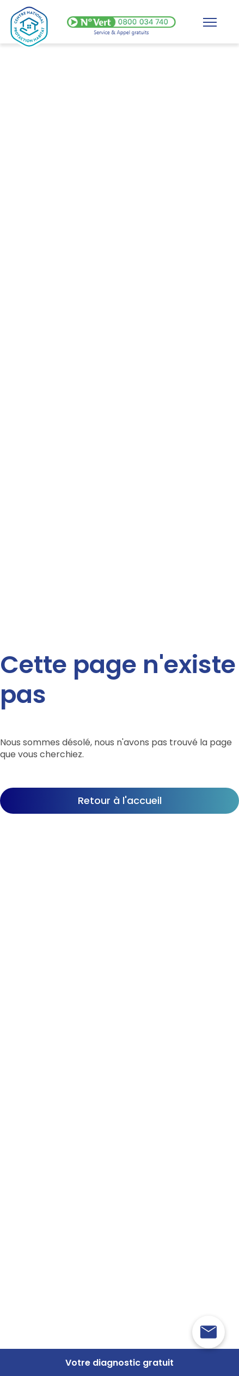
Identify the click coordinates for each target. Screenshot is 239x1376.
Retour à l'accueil (120, 800)
